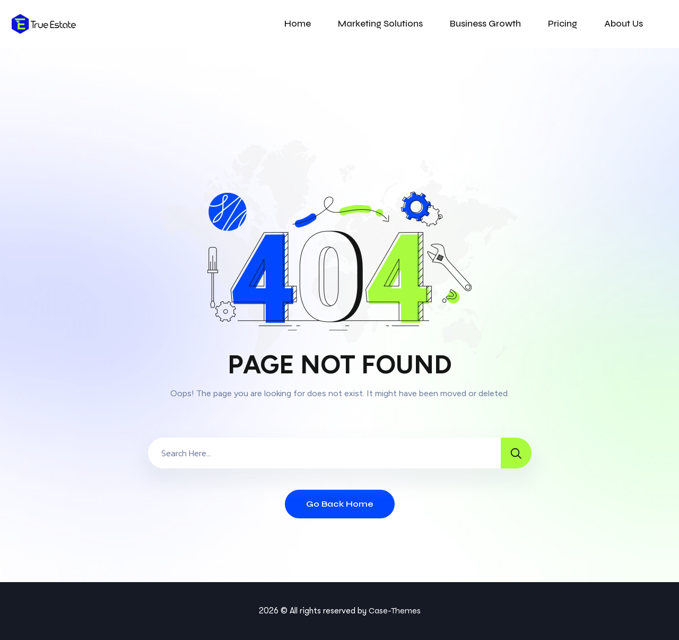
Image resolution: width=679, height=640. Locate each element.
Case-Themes (395, 610)
